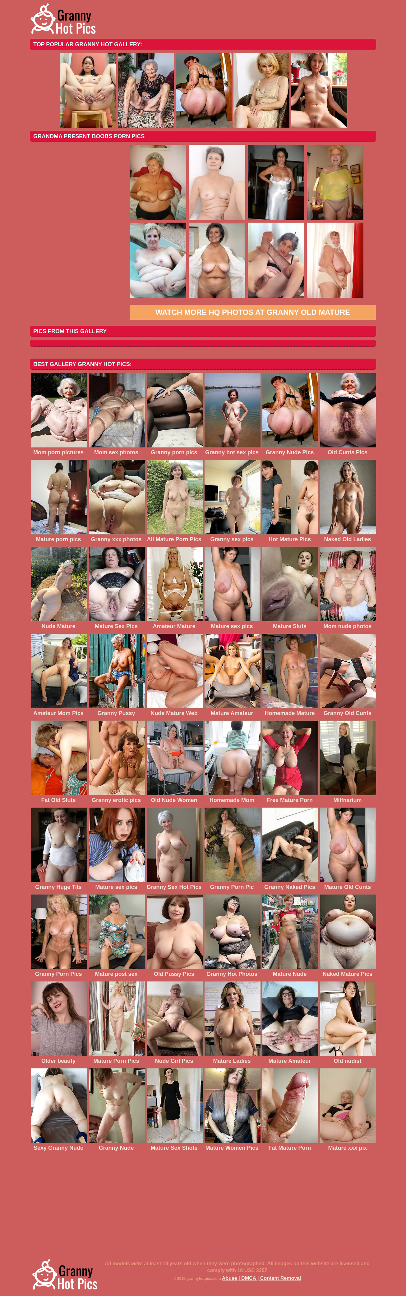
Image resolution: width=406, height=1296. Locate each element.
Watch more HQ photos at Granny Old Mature (252, 312)
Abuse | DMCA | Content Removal (261, 1278)
